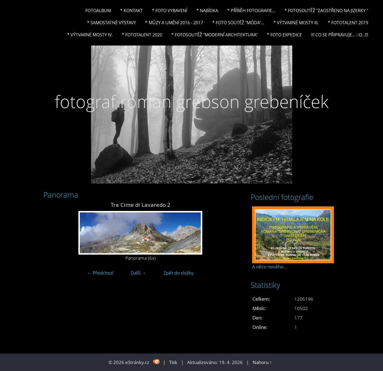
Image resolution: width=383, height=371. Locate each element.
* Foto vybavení (169, 10)
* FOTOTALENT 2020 (142, 35)
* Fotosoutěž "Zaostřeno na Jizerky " (326, 10)
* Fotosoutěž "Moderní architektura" (214, 35)
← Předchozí (100, 273)
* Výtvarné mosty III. (296, 23)
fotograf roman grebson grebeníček (192, 101)
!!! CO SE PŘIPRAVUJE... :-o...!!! (339, 35)
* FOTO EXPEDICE (284, 35)
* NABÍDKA (207, 10)
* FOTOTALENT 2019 (348, 23)
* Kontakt (131, 10)
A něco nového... (269, 266)
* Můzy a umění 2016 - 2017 (174, 23)
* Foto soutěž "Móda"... (238, 23)
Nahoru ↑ (262, 362)
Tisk (173, 362)
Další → (138, 273)
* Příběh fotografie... (251, 10)
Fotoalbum (98, 10)
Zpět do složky (178, 273)
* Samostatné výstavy (111, 23)
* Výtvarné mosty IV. (90, 35)
